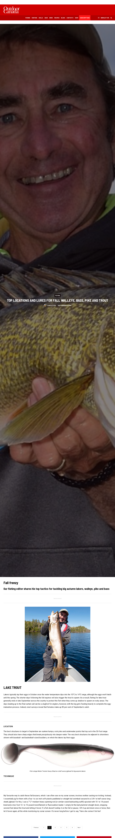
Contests (70, 18)
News (51, 18)
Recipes (56, 18)
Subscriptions (85, 18)
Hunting (34, 18)
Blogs (63, 18)
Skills (41, 18)
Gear (46, 18)
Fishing (27, 18)
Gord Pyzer (51, 305)
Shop (76, 18)
